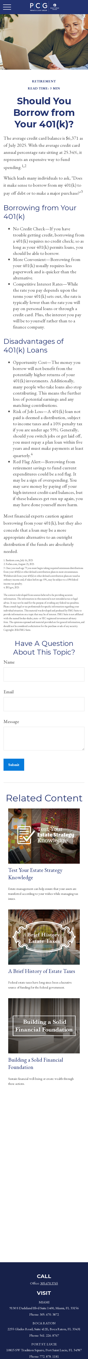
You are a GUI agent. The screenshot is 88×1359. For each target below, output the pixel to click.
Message (11, 721)
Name (9, 662)
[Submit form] (14, 765)
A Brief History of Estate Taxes (41, 971)
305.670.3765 (49, 1283)
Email (9, 692)
